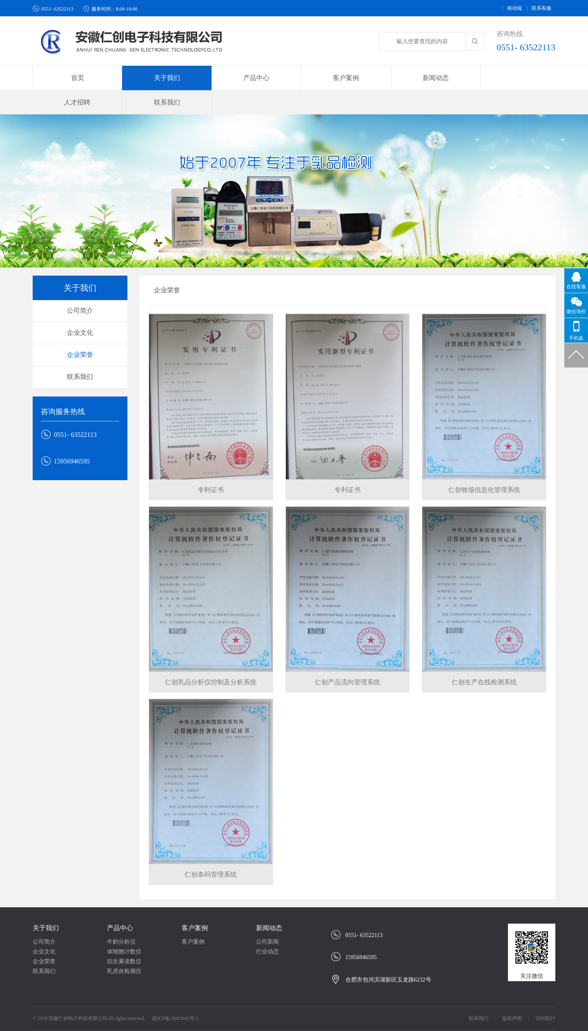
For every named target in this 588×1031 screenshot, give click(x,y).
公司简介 (80, 286)
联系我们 (518, 77)
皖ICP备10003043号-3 (175, 994)
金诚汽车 (78, 1014)
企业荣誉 (80, 330)
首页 (69, 77)
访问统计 (545, 994)
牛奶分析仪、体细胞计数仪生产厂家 (84, 1023)
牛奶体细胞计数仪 (217, 1023)
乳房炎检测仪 (124, 947)
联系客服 (541, 8)
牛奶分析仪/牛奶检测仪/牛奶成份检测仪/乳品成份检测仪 (266, 1014)
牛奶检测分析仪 (266, 1023)
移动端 (514, 8)
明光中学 (354, 1014)
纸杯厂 (105, 1014)
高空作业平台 (412, 1014)
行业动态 (267, 927)
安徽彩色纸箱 (137, 1014)
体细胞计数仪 (124, 927)
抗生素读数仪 (124, 937)
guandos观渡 (336, 1023)
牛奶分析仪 (121, 918)
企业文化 (80, 308)
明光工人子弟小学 (511, 1014)
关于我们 (46, 903)
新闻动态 (269, 903)
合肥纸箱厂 (174, 1014)
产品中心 (120, 903)
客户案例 (195, 903)
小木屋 (473, 1014)
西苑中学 (303, 1023)
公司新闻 (267, 918)
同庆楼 (380, 1014)
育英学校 (447, 1014)
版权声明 (512, 994)
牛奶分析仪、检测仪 (162, 1023)
